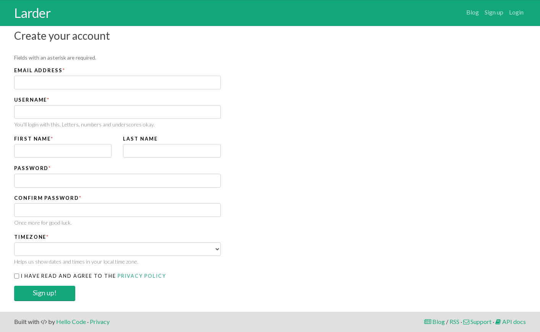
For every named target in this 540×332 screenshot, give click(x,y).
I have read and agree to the (90, 276)
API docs (510, 321)
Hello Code (71, 321)
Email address (39, 70)
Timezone (31, 237)
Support (477, 321)
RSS (454, 321)
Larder (32, 13)
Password (32, 168)
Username (32, 100)
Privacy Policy (142, 276)
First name (33, 139)
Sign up (494, 12)
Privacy (100, 321)
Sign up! (45, 292)
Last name (140, 139)
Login (516, 12)
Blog (472, 12)
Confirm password (48, 198)
